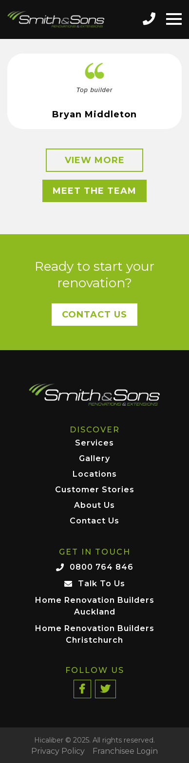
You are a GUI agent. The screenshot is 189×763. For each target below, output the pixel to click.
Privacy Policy (58, 751)
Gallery (94, 459)
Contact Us (94, 314)
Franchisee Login (125, 751)
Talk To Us (101, 583)
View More (95, 160)
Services (94, 443)
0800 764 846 (101, 567)
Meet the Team (94, 191)
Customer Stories (94, 490)
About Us (94, 506)
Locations (95, 474)
